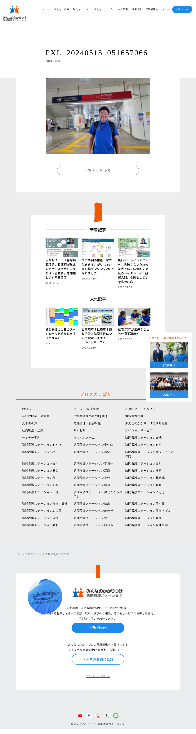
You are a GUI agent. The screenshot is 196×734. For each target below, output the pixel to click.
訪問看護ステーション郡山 (40, 477)
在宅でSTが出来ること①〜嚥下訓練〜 (133, 331)
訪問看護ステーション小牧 (92, 477)
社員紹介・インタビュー (142, 409)
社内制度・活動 (32, 430)
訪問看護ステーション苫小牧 (145, 503)
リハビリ (80, 430)
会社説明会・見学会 (35, 416)
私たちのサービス (104, 9)
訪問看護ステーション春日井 (93, 463)
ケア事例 (123, 9)
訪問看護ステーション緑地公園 (146, 525)
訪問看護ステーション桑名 (40, 470)
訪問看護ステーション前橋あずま (148, 510)
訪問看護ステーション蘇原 (92, 484)
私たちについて (81, 9)
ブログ (165, 9)
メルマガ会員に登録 (97, 659)
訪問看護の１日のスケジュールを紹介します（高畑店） (61, 333)
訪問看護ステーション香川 (40, 463)
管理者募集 (152, 9)
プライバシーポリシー (98, 676)
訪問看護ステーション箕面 (143, 518)
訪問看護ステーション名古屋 (42, 510)
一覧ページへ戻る (98, 170)
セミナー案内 (31, 437)
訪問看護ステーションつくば (145, 492)
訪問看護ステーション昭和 (40, 484)
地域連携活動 (134, 416)
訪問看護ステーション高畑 (143, 484)
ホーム (47, 9)
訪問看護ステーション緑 (90, 518)
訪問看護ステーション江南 (92, 470)
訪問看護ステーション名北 (40, 525)
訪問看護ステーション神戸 (143, 470)
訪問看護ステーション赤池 (143, 437)
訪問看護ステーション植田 (40, 452)
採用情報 (137, 9)
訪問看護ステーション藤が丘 (93, 510)
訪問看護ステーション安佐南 (93, 444)
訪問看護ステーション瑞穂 (40, 518)
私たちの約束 (61, 9)
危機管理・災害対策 (87, 423)
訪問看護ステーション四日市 (93, 525)
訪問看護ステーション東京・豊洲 (45, 503)
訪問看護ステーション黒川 (143, 463)
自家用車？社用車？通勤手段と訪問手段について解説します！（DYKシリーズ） (97, 335)
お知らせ (28, 409)
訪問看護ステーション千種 (40, 492)
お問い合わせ (182, 9)
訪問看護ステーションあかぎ (42, 444)
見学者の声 (29, 423)
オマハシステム (84, 437)
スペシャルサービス (139, 430)
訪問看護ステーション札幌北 (145, 477)
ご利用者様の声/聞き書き (91, 416)
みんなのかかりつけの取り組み (146, 423)
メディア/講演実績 (86, 409)
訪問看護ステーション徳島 (92, 503)
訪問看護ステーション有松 (143, 444)
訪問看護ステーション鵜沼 (92, 452)
